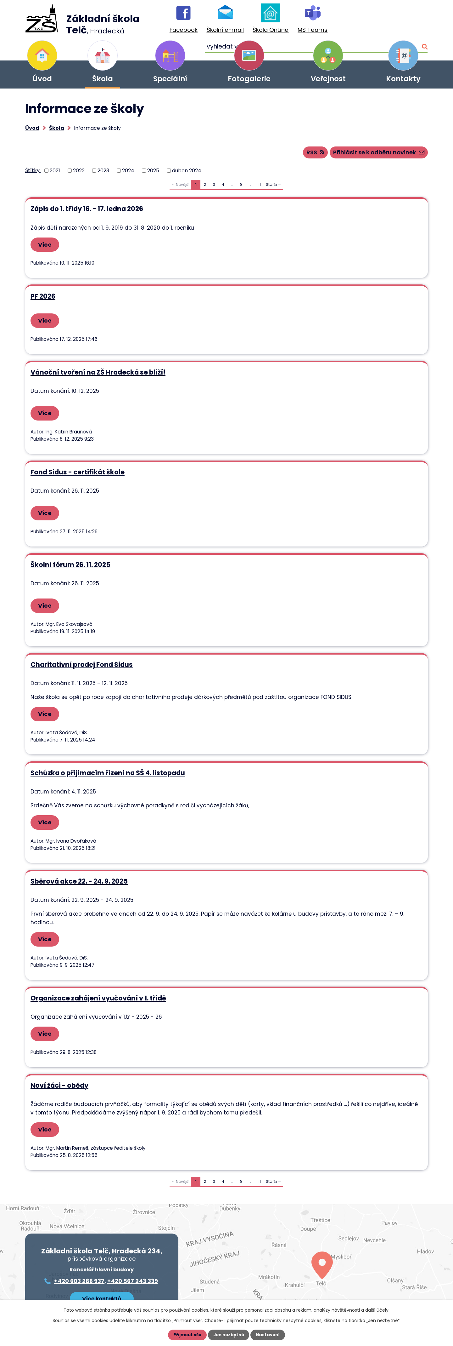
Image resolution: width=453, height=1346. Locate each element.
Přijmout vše (186, 1335)
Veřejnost (328, 79)
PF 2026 (42, 297)
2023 (103, 173)
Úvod (42, 79)
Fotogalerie (249, 79)
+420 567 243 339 (132, 1259)
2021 (55, 173)
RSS (301, 154)
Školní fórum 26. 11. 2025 (70, 562)
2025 (153, 173)
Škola (102, 79)
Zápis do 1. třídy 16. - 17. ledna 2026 (86, 211)
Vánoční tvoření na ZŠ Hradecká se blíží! (97, 373)
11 (259, 187)
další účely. (377, 1310)
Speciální (170, 79)
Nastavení (269, 1335)
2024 (128, 173)
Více (47, 247)
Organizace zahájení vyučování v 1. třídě (98, 978)
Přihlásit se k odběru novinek (373, 154)
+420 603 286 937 (79, 1259)
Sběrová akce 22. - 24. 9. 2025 (78, 872)
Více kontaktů (101, 1275)
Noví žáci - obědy (59, 1064)
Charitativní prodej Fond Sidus (81, 660)
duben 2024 (186, 173)
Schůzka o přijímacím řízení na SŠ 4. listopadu (107, 766)
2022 (79, 173)
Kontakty (403, 79)
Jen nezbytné (228, 1335)
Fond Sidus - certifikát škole (77, 471)
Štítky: (33, 172)
